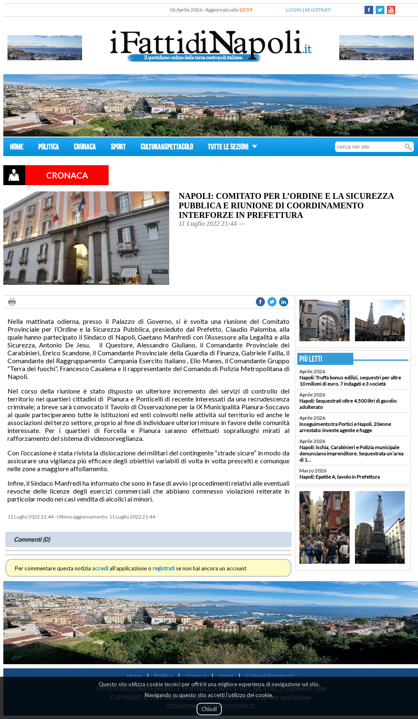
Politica (163, 676)
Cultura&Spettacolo (270, 676)
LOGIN (293, 10)
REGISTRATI (318, 10)
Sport (226, 676)
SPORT (118, 148)
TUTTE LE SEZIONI (233, 148)
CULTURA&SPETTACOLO (167, 148)
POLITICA (48, 148)
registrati (164, 568)
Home (134, 676)
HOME (16, 148)
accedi (100, 568)
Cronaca (195, 676)
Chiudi (209, 709)
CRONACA (85, 148)
